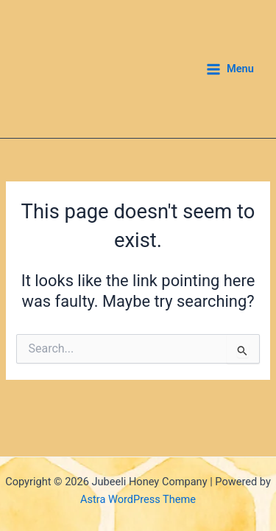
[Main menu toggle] (230, 69)
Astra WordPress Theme (138, 499)
